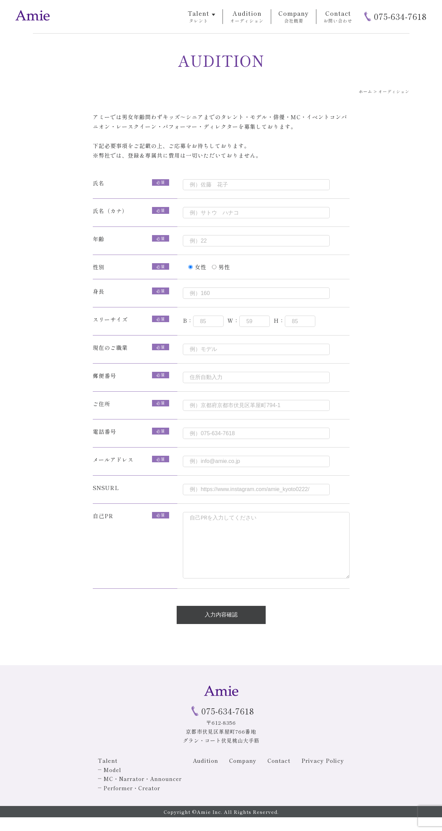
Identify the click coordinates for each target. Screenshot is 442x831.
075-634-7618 (400, 16)
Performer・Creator (131, 801)
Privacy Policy (322, 774)
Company (242, 774)
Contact (278, 774)
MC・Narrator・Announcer (142, 792)
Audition (205, 774)
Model (112, 783)
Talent (107, 774)
